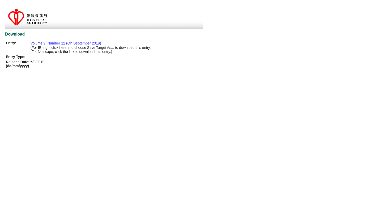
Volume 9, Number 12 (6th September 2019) (65, 43)
